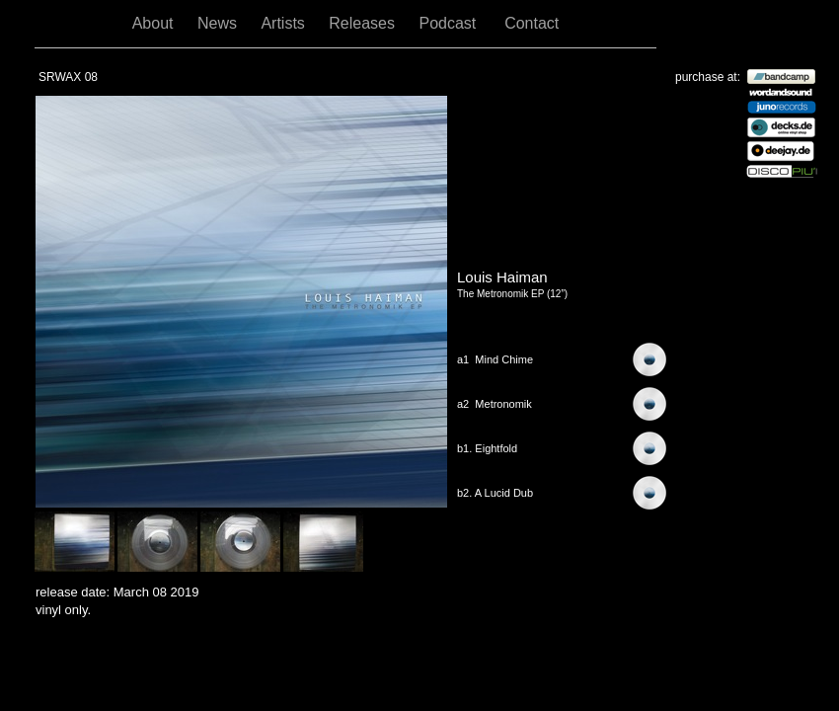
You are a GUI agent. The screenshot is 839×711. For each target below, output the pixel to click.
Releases (364, 23)
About (155, 23)
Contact (531, 23)
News (219, 23)
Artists (285, 23)
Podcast (452, 23)
